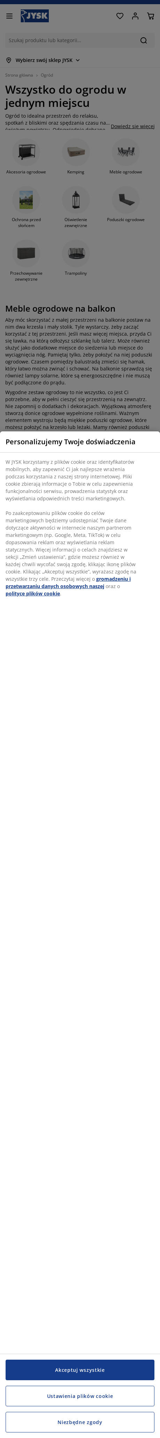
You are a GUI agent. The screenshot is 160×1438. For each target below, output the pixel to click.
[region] (80, 934)
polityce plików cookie (33, 593)
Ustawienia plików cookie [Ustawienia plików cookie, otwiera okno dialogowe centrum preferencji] (80, 1396)
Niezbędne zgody (80, 1422)
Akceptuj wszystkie (80, 1370)
